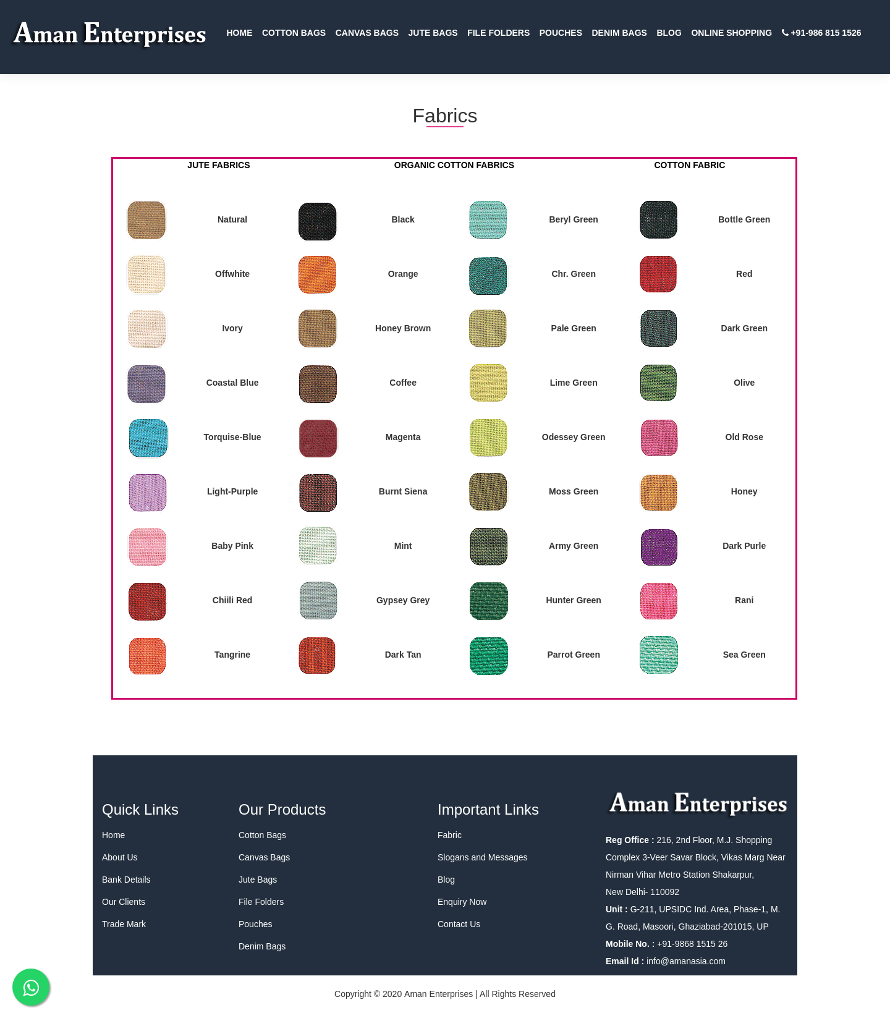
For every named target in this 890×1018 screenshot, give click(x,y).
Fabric (450, 835)
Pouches (255, 924)
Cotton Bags (262, 835)
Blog (446, 879)
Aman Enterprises (438, 994)
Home (113, 835)
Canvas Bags (264, 857)
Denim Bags (262, 946)
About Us (120, 857)
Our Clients (123, 902)
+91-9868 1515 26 (691, 944)
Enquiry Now (462, 902)
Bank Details (126, 879)
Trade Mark (124, 924)
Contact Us (459, 924)
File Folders (261, 902)
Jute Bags (258, 879)
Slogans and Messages (483, 857)
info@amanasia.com (686, 961)
